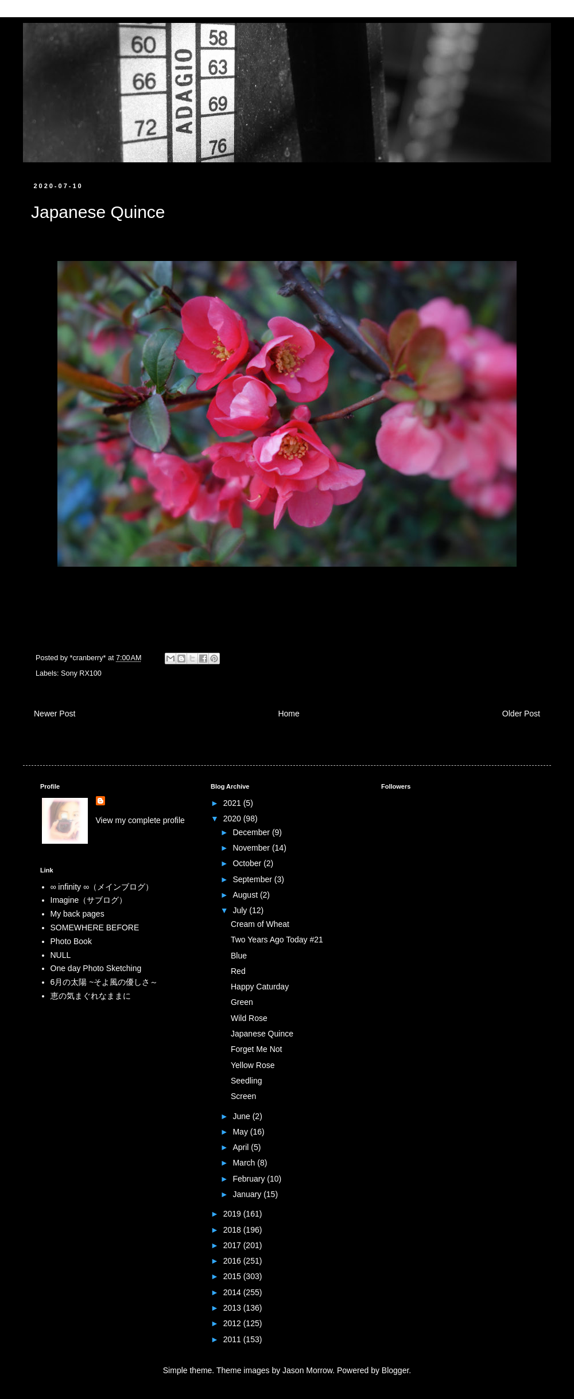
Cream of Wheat (260, 924)
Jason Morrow (307, 1370)
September (253, 879)
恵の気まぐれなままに (91, 995)
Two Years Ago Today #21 (277, 939)
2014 (233, 1292)
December (252, 832)
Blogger (395, 1370)
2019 (233, 1213)
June (242, 1116)
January (247, 1194)
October (247, 863)
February (249, 1178)
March (244, 1162)
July (240, 910)
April (241, 1147)
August (245, 894)
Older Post (521, 713)
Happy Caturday (260, 986)
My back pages (77, 913)
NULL (61, 955)
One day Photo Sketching (96, 968)
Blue (239, 955)
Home (288, 713)
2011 (233, 1339)
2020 (233, 818)
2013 (233, 1307)
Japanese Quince (262, 1033)
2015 (233, 1276)
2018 (233, 1229)
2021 (233, 803)
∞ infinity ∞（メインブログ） (102, 886)
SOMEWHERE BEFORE (95, 927)
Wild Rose (249, 1018)
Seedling (246, 1080)
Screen (243, 1096)
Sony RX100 (81, 673)
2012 (233, 1323)
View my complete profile (140, 820)
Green (242, 1002)
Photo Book (71, 941)
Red (238, 971)
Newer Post (54, 713)
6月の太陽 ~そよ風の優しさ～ (104, 982)
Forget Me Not (256, 1049)
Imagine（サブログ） (89, 900)
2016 (233, 1260)
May (241, 1131)
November (252, 847)
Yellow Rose (253, 1065)
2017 (233, 1245)
